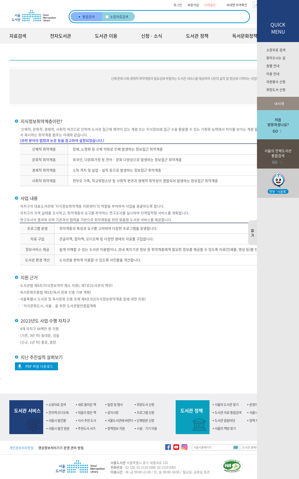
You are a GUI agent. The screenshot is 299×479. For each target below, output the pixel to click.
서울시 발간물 (57, 420)
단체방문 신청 (145, 420)
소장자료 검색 (275, 49)
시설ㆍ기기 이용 (147, 428)
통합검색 (86, 16)
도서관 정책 (197, 35)
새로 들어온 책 (87, 404)
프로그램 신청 (145, 412)
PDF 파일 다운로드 (39, 366)
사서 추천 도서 (87, 420)
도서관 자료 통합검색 (228, 412)
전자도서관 (60, 35)
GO (235, 447)
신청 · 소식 (151, 35)
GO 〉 (278, 152)
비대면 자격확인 (237, 5)
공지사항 (112, 412)
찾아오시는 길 (275, 57)
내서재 (278, 103)
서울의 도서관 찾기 (226, 404)
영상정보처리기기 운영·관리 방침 (61, 447)
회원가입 (193, 5)
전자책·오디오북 (58, 412)
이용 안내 (272, 73)
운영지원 (254, 404)
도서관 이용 (106, 35)
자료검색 (17, 35)
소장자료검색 (116, 16)
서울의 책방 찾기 (225, 428)
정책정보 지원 (116, 428)
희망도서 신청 (275, 89)
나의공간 (210, 5)
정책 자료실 (256, 420)
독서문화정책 (244, 35)
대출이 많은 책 (87, 412)
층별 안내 (272, 65)
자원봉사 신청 (275, 81)
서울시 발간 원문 (58, 428)
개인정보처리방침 (21, 447)
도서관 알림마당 (225, 420)
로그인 (178, 5)
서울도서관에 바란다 (120, 420)
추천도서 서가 (86, 428)
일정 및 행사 (115, 404)
